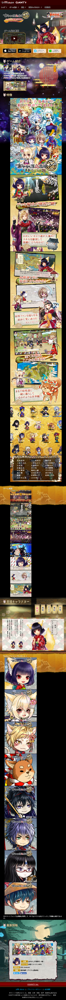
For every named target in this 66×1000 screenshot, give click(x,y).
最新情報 (47, 7)
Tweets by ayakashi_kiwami (16, 930)
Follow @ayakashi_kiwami (15, 932)
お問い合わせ (21, 989)
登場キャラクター (36, 7)
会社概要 (47, 989)
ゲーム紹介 (15, 7)
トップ (4, 7)
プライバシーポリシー (36, 989)
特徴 (24, 7)
